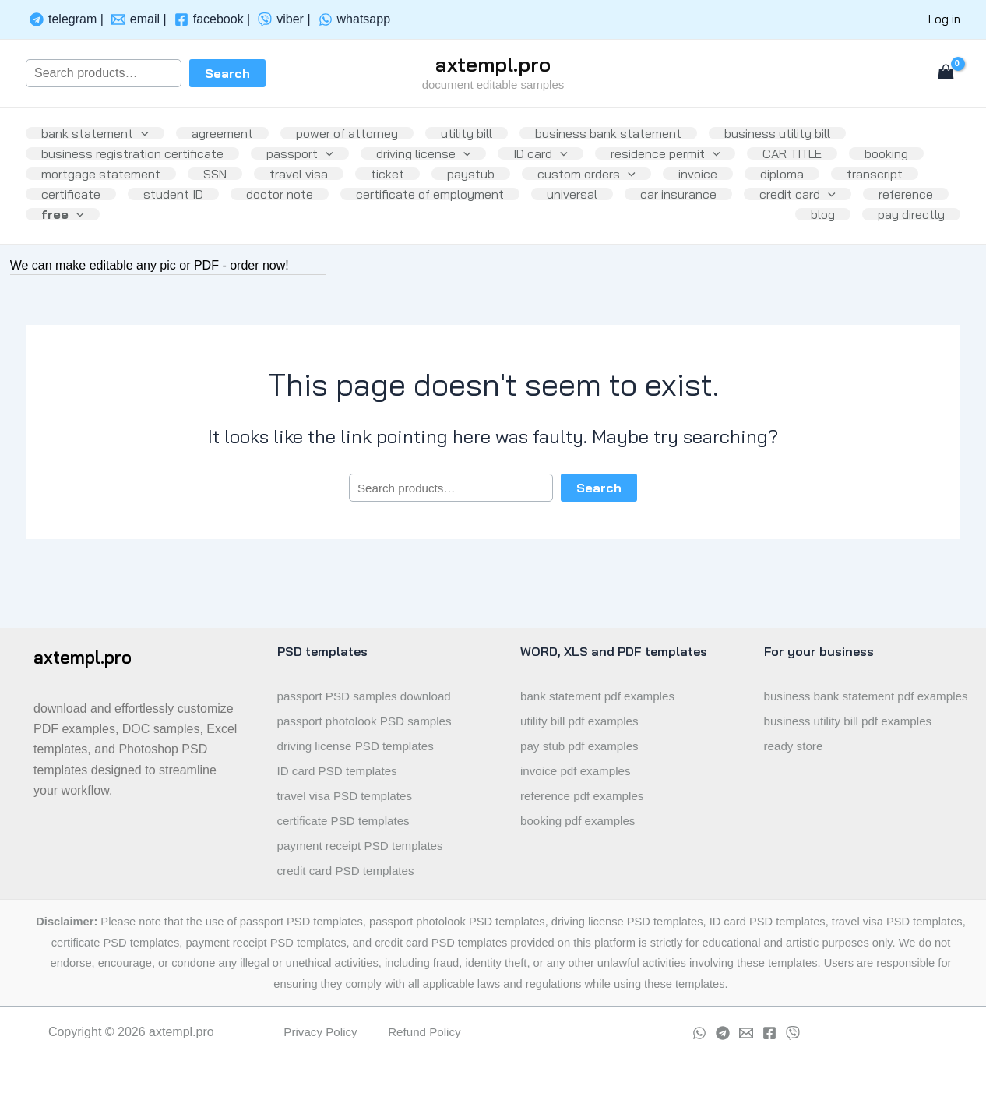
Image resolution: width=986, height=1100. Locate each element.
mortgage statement (196, 193)
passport (309, 160)
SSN (317, 193)
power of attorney (363, 128)
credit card (208, 258)
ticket (502, 193)
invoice (831, 193)
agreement (231, 128)
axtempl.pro (493, 64)
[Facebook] (769, 1033)
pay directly (908, 258)
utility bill (488, 128)
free (420, 258)
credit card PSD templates (349, 870)
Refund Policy (426, 1031)
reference (322, 258)
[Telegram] (723, 1033)
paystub (591, 193)
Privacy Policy (318, 1031)
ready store (795, 770)
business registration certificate (135, 160)
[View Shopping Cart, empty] (945, 72)
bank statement (98, 128)
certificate (271, 226)
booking (66, 193)
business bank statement (636, 128)
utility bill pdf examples (582, 721)
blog (813, 258)
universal (798, 226)
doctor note (493, 226)
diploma (66, 226)
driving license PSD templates (360, 746)
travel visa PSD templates (348, 795)
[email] (139, 19)
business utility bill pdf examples (853, 746)
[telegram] (66, 19)
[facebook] (213, 19)
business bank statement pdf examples (843, 708)
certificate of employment (650, 226)
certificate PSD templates (347, 820)
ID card (562, 160)
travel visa (407, 193)
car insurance (82, 258)
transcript (165, 226)
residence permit (693, 160)
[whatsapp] (355, 19)
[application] (144, 128)
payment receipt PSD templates (365, 845)
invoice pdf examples (578, 770)
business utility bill (812, 128)
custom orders (713, 193)
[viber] (284, 19)
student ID (380, 226)
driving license (439, 160)
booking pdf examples (581, 820)
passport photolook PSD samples (369, 721)
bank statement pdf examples (601, 696)
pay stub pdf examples (582, 746)
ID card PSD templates (340, 770)
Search (227, 73)
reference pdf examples (585, 795)
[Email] (746, 1033)
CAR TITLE (826, 160)
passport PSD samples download (369, 696)
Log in (944, 19)
